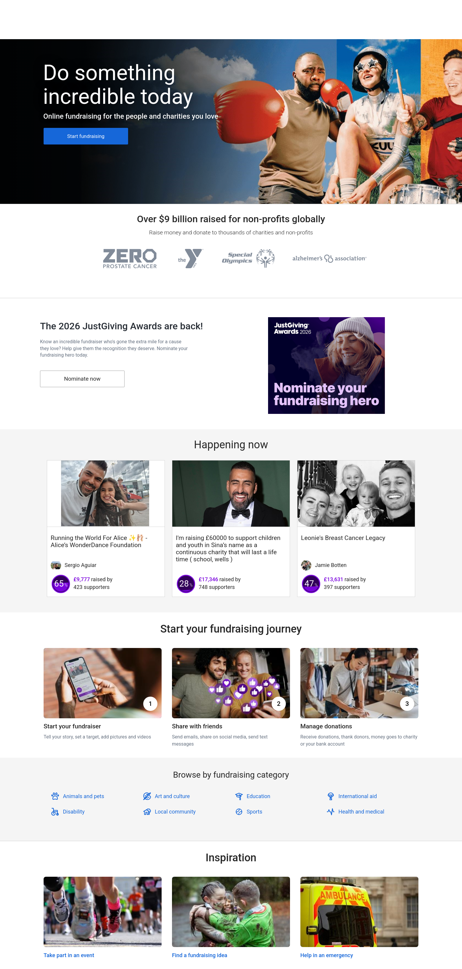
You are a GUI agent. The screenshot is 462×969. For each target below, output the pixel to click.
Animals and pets (83, 796)
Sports (254, 811)
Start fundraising (86, 136)
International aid (357, 796)
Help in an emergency (326, 955)
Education (258, 796)
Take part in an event (69, 955)
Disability (74, 811)
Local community (175, 811)
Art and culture (172, 796)
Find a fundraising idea (199, 955)
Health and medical (361, 811)
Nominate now (82, 378)
